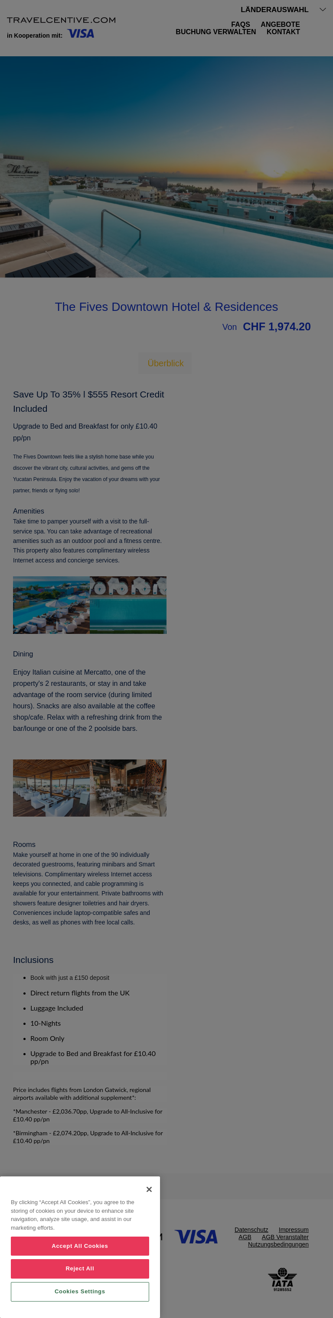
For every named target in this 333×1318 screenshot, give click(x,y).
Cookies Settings (80, 1291)
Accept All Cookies (80, 1246)
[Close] (149, 1189)
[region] (80, 1247)
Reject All (79, 1268)
